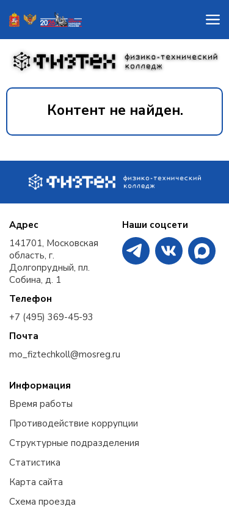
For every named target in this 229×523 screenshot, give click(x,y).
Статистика (34, 462)
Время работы (41, 404)
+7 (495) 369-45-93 (51, 317)
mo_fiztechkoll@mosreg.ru (64, 354)
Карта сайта (36, 482)
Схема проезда (42, 502)
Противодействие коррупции (73, 423)
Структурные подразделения (74, 443)
